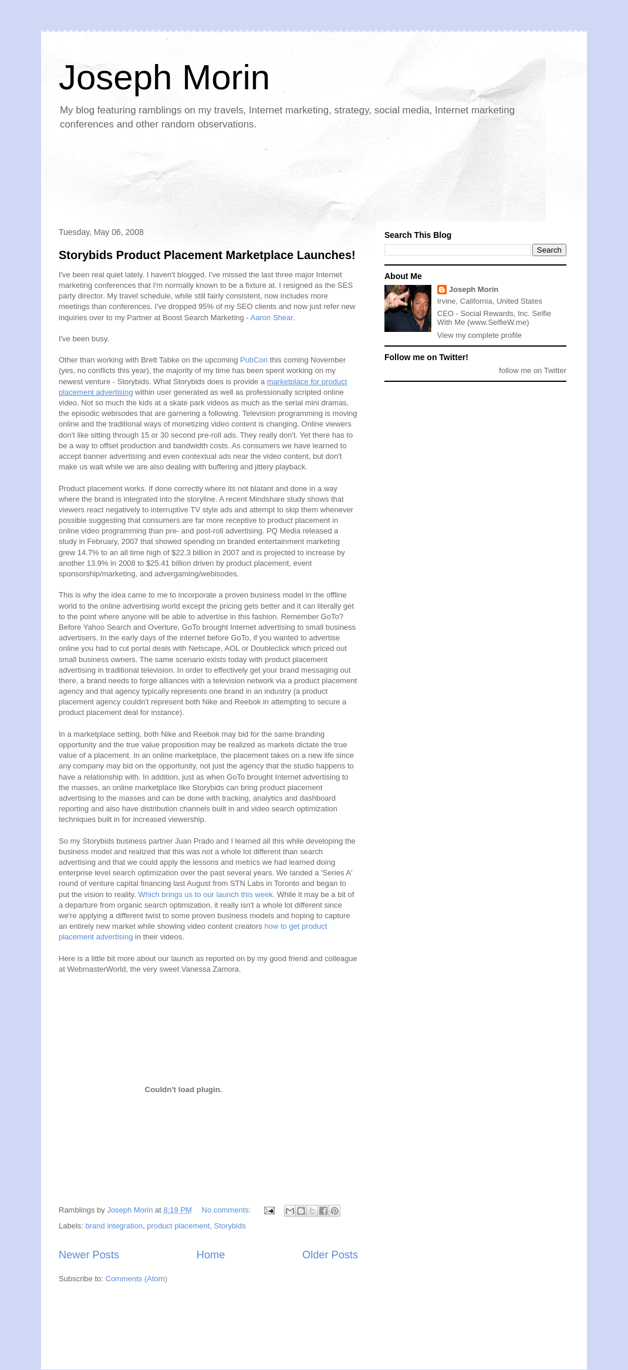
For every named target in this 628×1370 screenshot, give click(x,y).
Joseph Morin (164, 77)
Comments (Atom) (136, 1278)
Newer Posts (89, 1255)
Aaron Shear (272, 317)
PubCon (254, 359)
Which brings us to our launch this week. (207, 894)
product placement (178, 1225)
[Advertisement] (266, 179)
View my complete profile (479, 335)
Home (211, 1255)
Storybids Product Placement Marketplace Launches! (207, 255)
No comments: (227, 1210)
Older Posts (330, 1255)
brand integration (114, 1225)
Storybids (230, 1225)
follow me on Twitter (532, 370)
